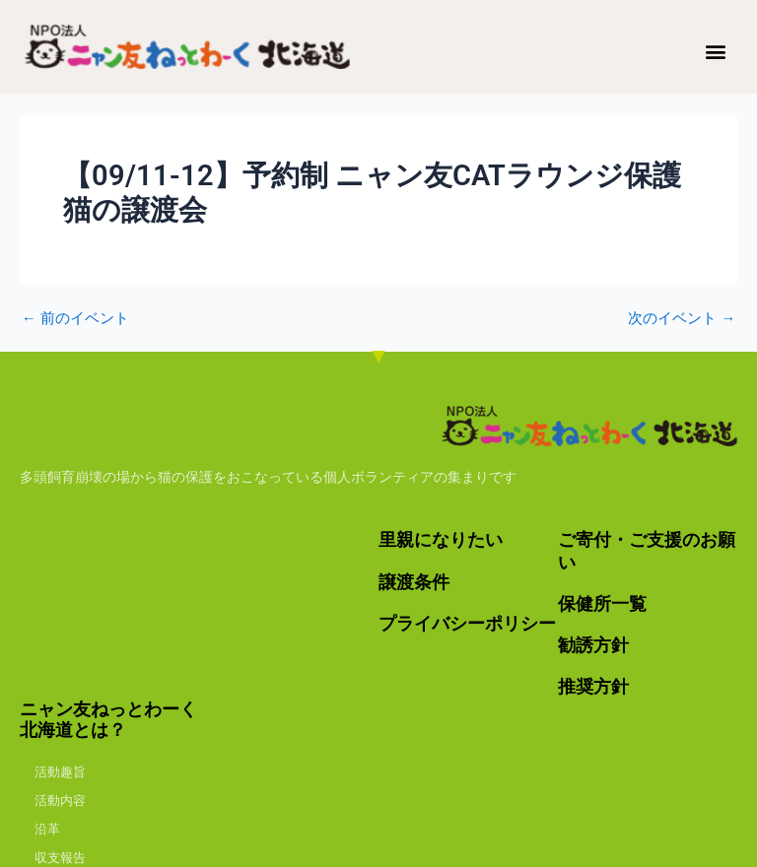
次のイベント (681, 318)
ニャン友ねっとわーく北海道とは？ (108, 717)
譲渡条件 (413, 580)
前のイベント (75, 318)
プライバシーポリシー (467, 622)
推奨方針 (593, 684)
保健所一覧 (602, 602)
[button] (716, 50)
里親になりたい (440, 540)
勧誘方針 (593, 643)
